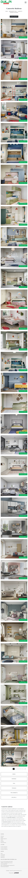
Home (6, 11)
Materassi (3, 857)
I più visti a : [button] (14, 797)
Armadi (2, 841)
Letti (1, 853)
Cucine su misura (4, 849)
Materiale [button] (14, 778)
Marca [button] (14, 774)
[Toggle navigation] (25, 2)
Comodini (3, 856)
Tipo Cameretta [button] (14, 792)
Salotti (2, 837)
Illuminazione (3, 842)
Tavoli (2, 839)
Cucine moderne (4, 847)
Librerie (2, 836)
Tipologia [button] (14, 788)
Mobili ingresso (4, 838)
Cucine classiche (4, 846)
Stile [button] (14, 783)
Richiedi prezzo (23, 37)
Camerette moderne (14, 12)
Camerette (20, 11)
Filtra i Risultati (14, 16)
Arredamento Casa (13, 11)
